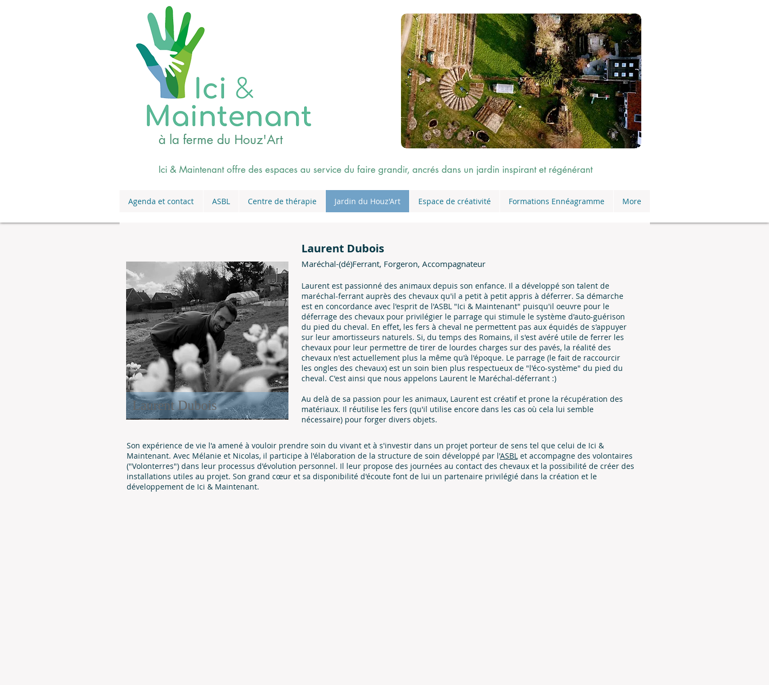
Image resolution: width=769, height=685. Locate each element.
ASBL (509, 456)
